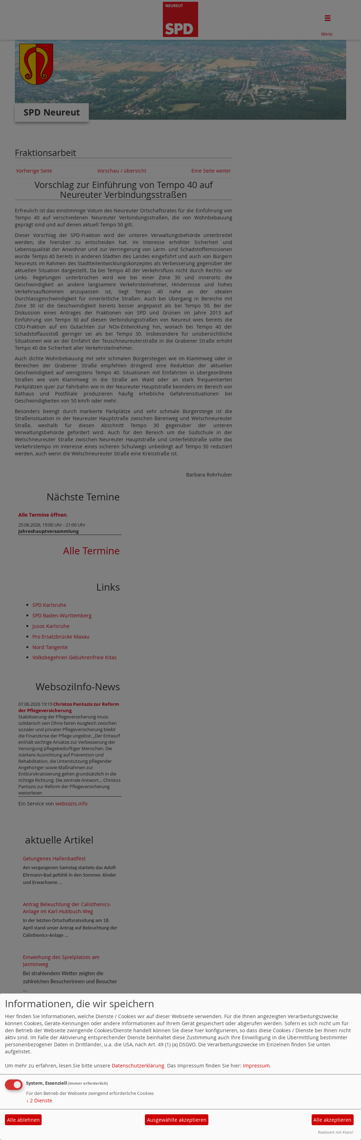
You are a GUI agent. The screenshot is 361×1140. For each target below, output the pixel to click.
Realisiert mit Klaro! (335, 1132)
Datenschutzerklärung (138, 1065)
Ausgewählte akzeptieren (177, 1119)
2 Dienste (39, 1100)
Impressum (256, 1065)
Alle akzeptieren (332, 1119)
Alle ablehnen (23, 1119)
